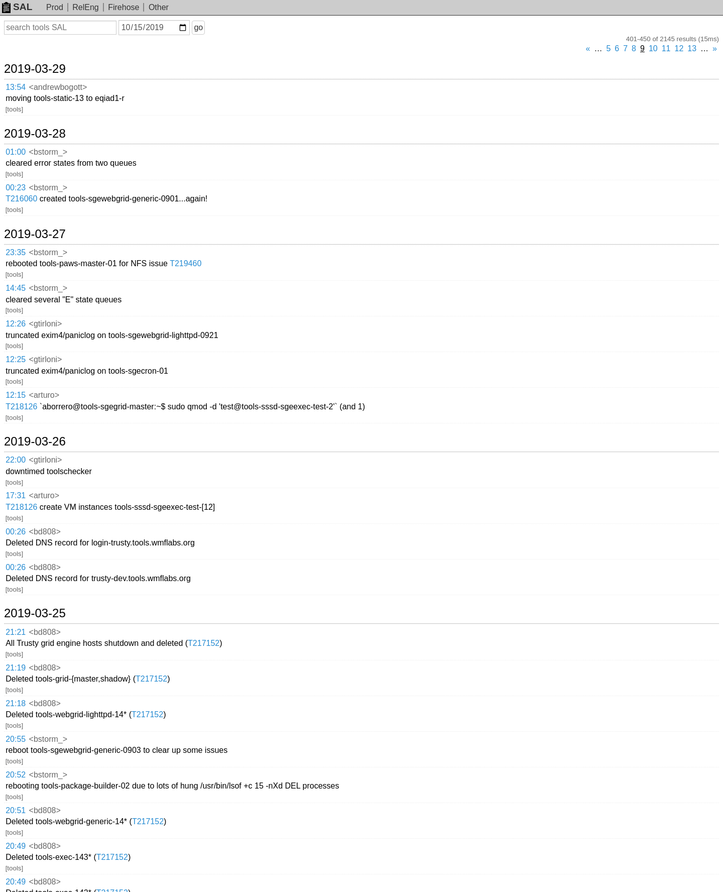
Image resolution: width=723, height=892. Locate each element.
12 (679, 48)
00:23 (16, 187)
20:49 (16, 846)
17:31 (16, 495)
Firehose (123, 7)
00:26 (16, 531)
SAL (17, 7)
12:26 (16, 323)
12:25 (16, 359)
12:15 (16, 395)
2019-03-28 (35, 134)
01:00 (16, 152)
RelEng (85, 7)
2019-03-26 (35, 441)
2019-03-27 (35, 234)
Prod (54, 7)
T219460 (185, 263)
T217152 (203, 643)
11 (666, 48)
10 (653, 48)
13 (691, 48)
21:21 (16, 632)
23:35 (16, 252)
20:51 (16, 810)
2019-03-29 (35, 69)
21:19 (16, 667)
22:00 (16, 460)
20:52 (16, 774)
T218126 (21, 406)
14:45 (16, 288)
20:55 (16, 739)
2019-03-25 (35, 613)
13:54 (16, 87)
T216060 (21, 198)
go (198, 27)
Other (159, 7)
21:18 (16, 703)
